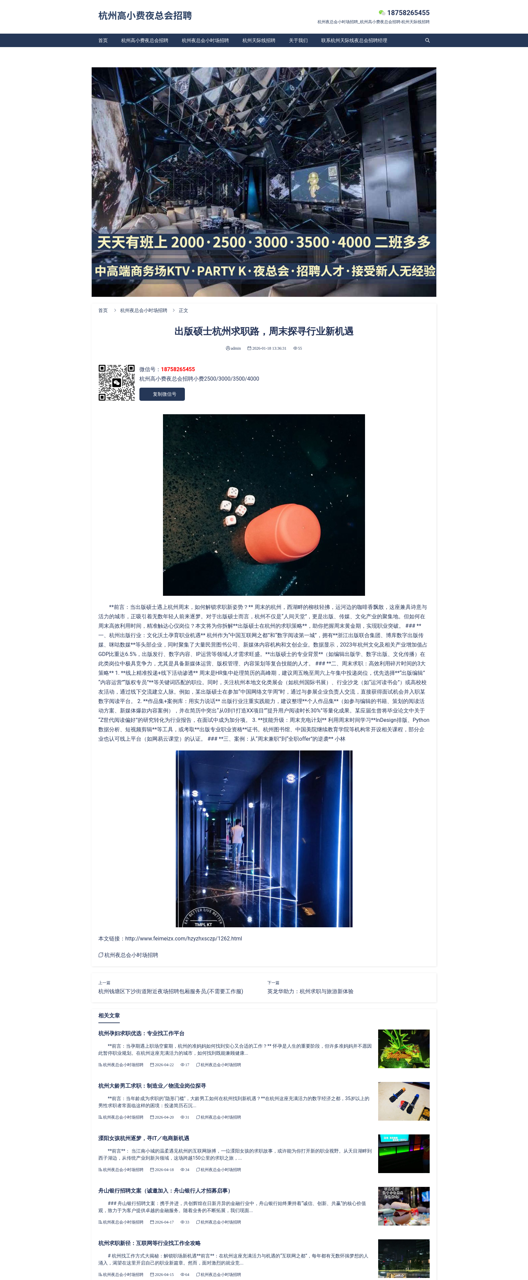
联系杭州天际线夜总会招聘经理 (354, 40)
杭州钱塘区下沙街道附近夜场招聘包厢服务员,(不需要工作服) (170, 991)
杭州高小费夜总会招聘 (144, 40)
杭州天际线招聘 (258, 40)
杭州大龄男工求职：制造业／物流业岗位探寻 (152, 1086)
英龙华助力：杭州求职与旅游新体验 (310, 991)
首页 (103, 40)
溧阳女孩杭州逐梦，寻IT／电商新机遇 (143, 1138)
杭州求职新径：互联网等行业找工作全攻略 (149, 1243)
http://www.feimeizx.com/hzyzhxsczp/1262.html (183, 938)
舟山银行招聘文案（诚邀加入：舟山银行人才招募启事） (165, 1191)
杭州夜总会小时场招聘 (205, 40)
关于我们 (298, 40)
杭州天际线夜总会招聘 (121, 53)
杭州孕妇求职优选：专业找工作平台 (141, 1033)
